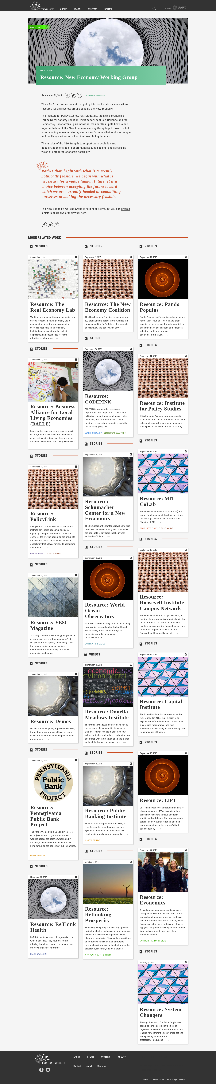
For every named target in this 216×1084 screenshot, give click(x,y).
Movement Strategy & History (153, 941)
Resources (35, 27)
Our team (101, 1066)
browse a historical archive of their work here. (85, 211)
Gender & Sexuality (93, 433)
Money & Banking (37, 855)
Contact (77, 1066)
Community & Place (148, 528)
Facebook (41, 1070)
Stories (50, 70)
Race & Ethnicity (37, 553)
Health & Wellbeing (39, 954)
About (63, 9)
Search (154, 8)
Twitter (48, 1070)
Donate (108, 9)
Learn (77, 9)
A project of (175, 7)
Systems (92, 9)
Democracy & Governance (115, 433)
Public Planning (166, 528)
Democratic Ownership (96, 95)
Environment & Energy (95, 644)
